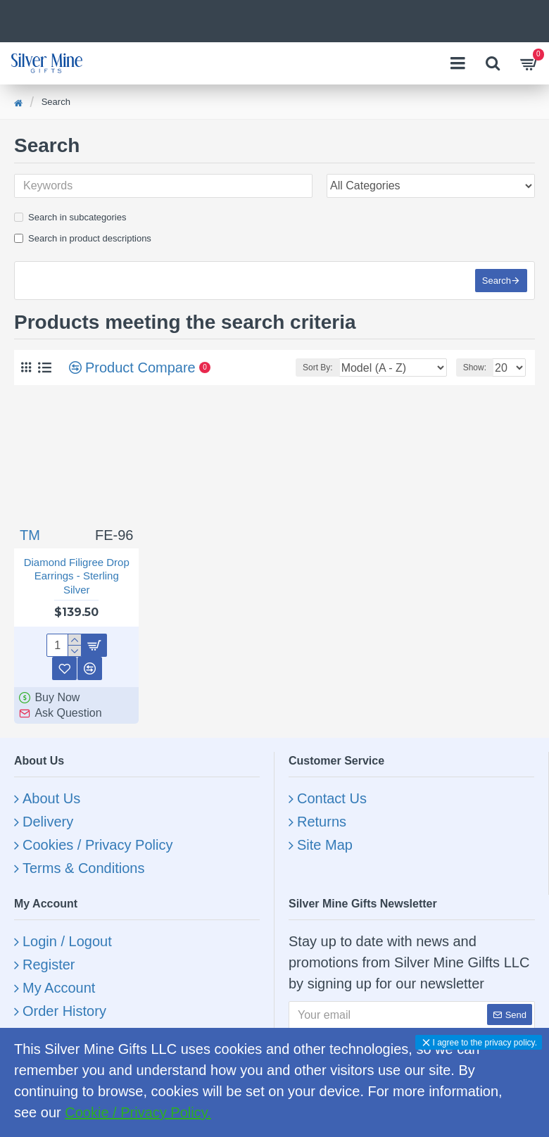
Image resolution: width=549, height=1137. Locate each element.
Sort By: (318, 367)
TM (30, 535)
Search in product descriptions (82, 238)
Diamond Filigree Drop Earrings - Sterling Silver (77, 576)
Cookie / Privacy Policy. (137, 1112)
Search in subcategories (70, 217)
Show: (474, 367)
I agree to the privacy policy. (484, 1043)
